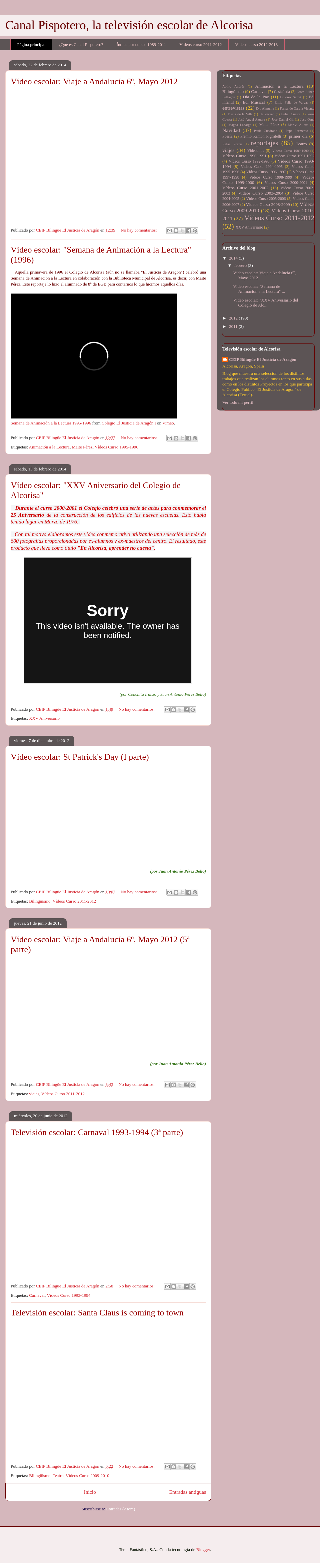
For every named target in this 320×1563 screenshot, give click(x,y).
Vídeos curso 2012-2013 (256, 44)
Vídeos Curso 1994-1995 (261, 167)
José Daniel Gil (283, 119)
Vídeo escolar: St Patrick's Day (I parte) (80, 757)
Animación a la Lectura (49, 446)
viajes (34, 1093)
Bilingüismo (39, 901)
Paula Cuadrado (265, 131)
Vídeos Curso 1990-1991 (244, 155)
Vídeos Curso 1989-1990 (290, 151)
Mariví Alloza (298, 125)
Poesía (227, 136)
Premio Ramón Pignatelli (260, 136)
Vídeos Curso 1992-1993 (249, 161)
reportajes (264, 143)
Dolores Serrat (290, 97)
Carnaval (37, 1295)
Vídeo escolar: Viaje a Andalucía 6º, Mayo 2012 (94, 81)
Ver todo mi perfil (237, 402)
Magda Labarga (239, 125)
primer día (298, 136)
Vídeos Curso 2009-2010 (87, 1475)
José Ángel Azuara (251, 119)
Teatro (58, 1475)
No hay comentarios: (139, 230)
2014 (234, 258)
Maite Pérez (82, 446)
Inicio (90, 1492)
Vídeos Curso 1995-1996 (116, 446)
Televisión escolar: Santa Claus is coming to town (97, 1312)
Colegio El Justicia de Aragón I (129, 422)
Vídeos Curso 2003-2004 (261, 193)
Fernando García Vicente (297, 108)
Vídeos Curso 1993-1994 (68, 1295)
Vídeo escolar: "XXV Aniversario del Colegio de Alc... (265, 303)
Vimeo (168, 422)
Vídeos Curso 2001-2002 (245, 187)
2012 (234, 318)
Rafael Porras (232, 144)
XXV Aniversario (44, 718)
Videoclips (255, 151)
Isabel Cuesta (290, 114)
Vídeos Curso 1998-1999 (270, 177)
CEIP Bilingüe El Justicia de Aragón (262, 359)
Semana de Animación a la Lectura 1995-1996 (51, 422)
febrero (241, 265)
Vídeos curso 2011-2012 (200, 44)
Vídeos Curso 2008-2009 (268, 204)
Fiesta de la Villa (240, 114)
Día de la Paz (256, 96)
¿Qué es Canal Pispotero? (81, 44)
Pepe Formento (297, 131)
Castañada (282, 92)
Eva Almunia (265, 108)
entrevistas (233, 108)
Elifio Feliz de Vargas (291, 102)
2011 (234, 326)
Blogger (203, 1549)
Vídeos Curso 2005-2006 (266, 199)
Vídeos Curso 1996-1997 (266, 172)
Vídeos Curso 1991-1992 (294, 156)
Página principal (31, 44)
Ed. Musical (254, 102)
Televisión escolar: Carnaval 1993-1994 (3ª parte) (97, 1132)
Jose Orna (307, 119)
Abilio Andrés (233, 86)
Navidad (231, 130)
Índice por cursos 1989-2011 (141, 44)
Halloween (266, 114)
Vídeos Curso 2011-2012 (74, 901)
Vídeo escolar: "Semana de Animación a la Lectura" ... (259, 289)
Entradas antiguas (187, 1492)
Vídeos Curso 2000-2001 (286, 183)
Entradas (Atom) (120, 1508)
